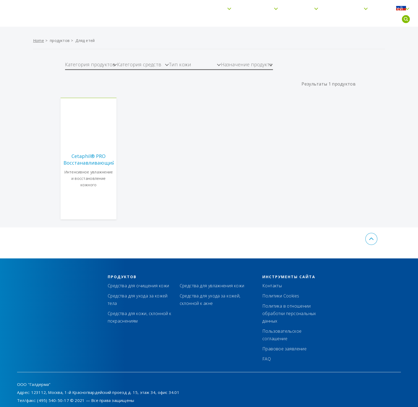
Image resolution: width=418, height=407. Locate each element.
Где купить (346, 7)
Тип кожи (285, 19)
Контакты (316, 7)
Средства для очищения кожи (138, 286)
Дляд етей (85, 40)
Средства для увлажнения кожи (212, 286)
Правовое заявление (284, 349)
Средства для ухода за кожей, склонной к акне (210, 299)
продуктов (60, 40)
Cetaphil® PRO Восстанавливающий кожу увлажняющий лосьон (88, 159)
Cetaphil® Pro (330, 19)
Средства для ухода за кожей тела (138, 299)
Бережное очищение (185, 19)
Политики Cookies (280, 296)
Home (38, 40)
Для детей (376, 19)
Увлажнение (242, 19)
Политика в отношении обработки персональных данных (289, 313)
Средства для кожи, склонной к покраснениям (139, 317)
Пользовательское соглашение (282, 335)
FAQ (370, 7)
